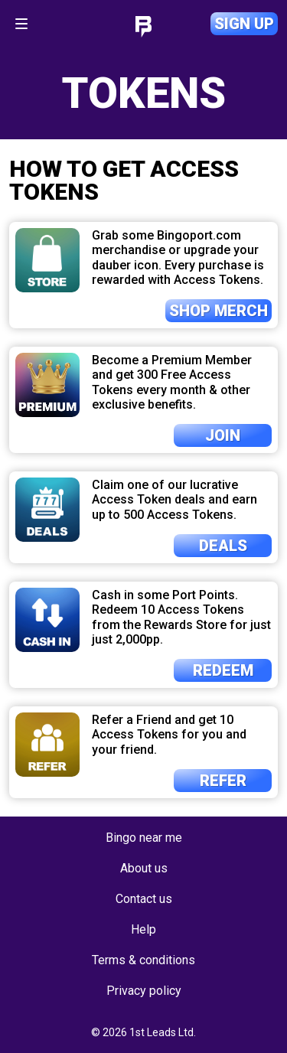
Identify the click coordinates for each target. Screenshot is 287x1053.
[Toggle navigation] (21, 23)
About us (144, 868)
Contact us (144, 899)
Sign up (244, 24)
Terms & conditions (143, 960)
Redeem (223, 670)
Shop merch (218, 311)
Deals (223, 545)
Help (143, 929)
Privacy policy (143, 990)
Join (222, 435)
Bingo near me (144, 837)
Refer (223, 780)
